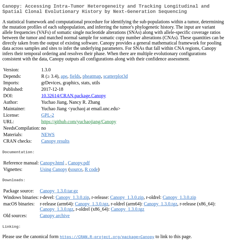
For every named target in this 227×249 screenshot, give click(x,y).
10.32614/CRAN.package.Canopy (73, 97)
